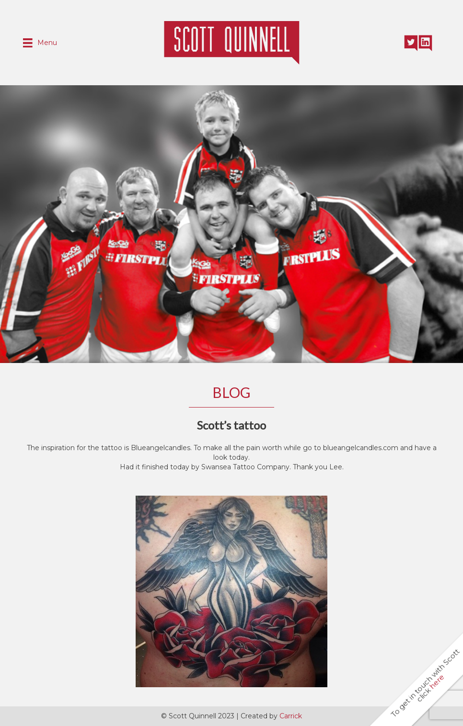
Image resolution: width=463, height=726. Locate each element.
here (437, 681)
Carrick (290, 716)
